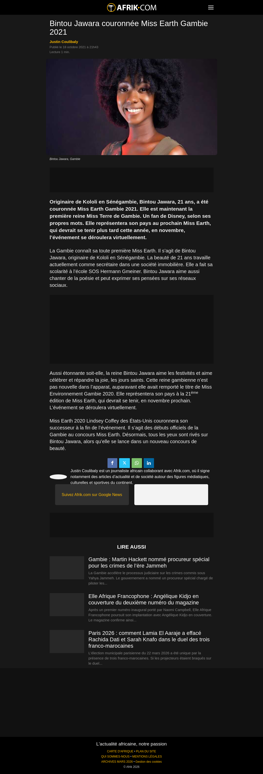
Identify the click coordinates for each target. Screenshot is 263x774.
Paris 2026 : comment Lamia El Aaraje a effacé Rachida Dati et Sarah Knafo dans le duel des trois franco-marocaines (149, 639)
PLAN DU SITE (146, 751)
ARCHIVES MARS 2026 (117, 761)
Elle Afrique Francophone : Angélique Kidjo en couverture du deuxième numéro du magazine (144, 599)
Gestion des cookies (148, 761)
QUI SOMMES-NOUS (115, 756)
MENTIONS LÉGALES (147, 756)
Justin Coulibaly (64, 42)
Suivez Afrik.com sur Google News (92, 495)
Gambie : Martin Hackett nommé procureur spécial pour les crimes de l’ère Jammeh (149, 562)
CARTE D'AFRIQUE (120, 751)
